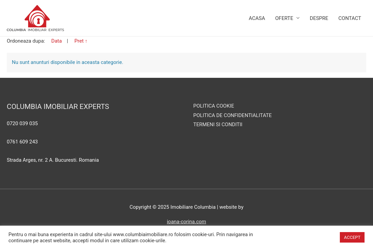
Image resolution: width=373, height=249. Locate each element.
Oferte (284, 18)
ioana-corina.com (186, 222)
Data (57, 41)
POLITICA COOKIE (213, 106)
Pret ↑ (81, 41)
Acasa (257, 18)
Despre (319, 18)
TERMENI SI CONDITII (217, 124)
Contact (349, 18)
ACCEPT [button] (352, 237)
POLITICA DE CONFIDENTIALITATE (232, 115)
